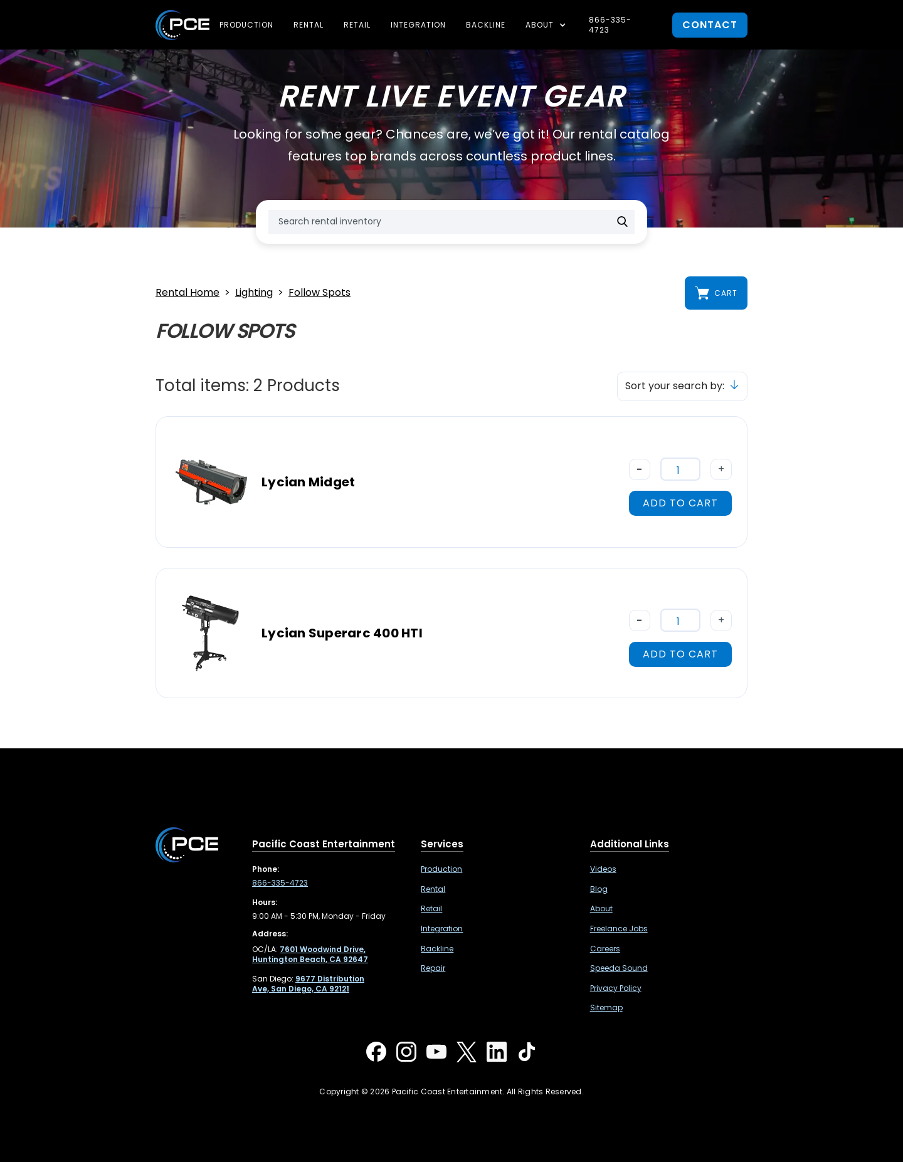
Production (246, 24)
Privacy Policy (616, 988)
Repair (433, 968)
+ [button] (721, 469)
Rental (308, 24)
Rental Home (187, 293)
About (601, 909)
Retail (357, 24)
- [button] (639, 469)
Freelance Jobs (619, 929)
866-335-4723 (610, 24)
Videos (603, 869)
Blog (599, 889)
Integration (418, 24)
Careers (605, 949)
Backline (485, 24)
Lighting (254, 293)
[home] (182, 25)
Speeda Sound (619, 968)
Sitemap (606, 1008)
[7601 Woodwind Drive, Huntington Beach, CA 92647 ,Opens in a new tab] (310, 954)
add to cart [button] (680, 503)
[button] (547, 25)
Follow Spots (319, 293)
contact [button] (709, 25)
